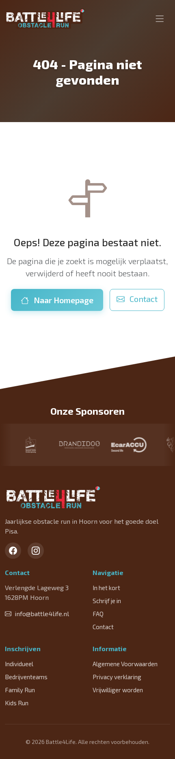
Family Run (20, 689)
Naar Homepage (57, 300)
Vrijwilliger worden (118, 689)
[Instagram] (36, 550)
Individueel (19, 663)
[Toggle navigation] (159, 18)
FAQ (98, 613)
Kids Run (16, 703)
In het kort (106, 587)
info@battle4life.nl (37, 613)
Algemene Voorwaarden (125, 663)
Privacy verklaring (117, 676)
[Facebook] (13, 550)
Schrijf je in (107, 600)
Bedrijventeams (26, 676)
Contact (137, 299)
